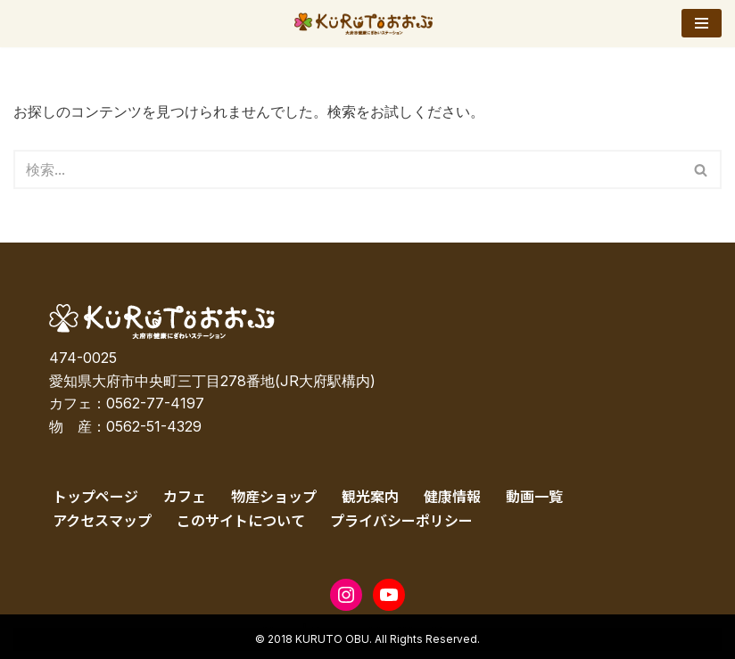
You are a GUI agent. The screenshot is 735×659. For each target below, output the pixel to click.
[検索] (347, 169)
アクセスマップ (102, 520)
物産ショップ (274, 496)
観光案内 (370, 496)
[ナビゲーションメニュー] (701, 23)
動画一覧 (534, 496)
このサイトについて (241, 520)
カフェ (184, 496)
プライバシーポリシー (401, 520)
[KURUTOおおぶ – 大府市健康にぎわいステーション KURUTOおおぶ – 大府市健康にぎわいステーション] (368, 23)
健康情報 (452, 496)
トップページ (95, 496)
